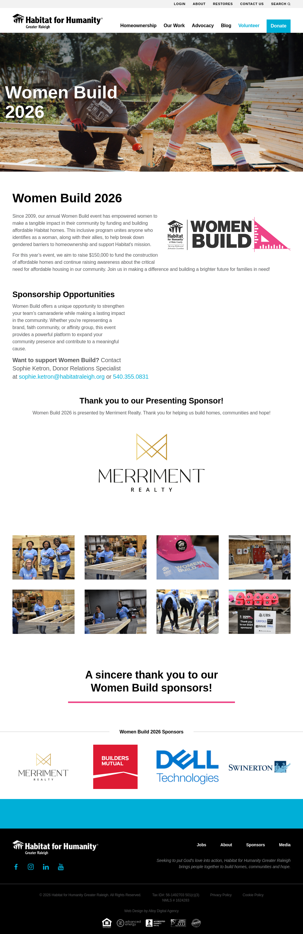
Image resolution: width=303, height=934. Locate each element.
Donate (278, 25)
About (199, 4)
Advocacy (203, 25)
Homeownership (138, 25)
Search (281, 4)
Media (285, 844)
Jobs (201, 844)
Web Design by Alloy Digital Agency (151, 911)
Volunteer (249, 25)
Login (180, 4)
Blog (226, 25)
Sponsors (255, 844)
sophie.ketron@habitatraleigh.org (62, 376)
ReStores (223, 4)
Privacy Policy (220, 895)
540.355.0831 (131, 376)
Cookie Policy (253, 895)
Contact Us (252, 4)
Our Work (174, 25)
